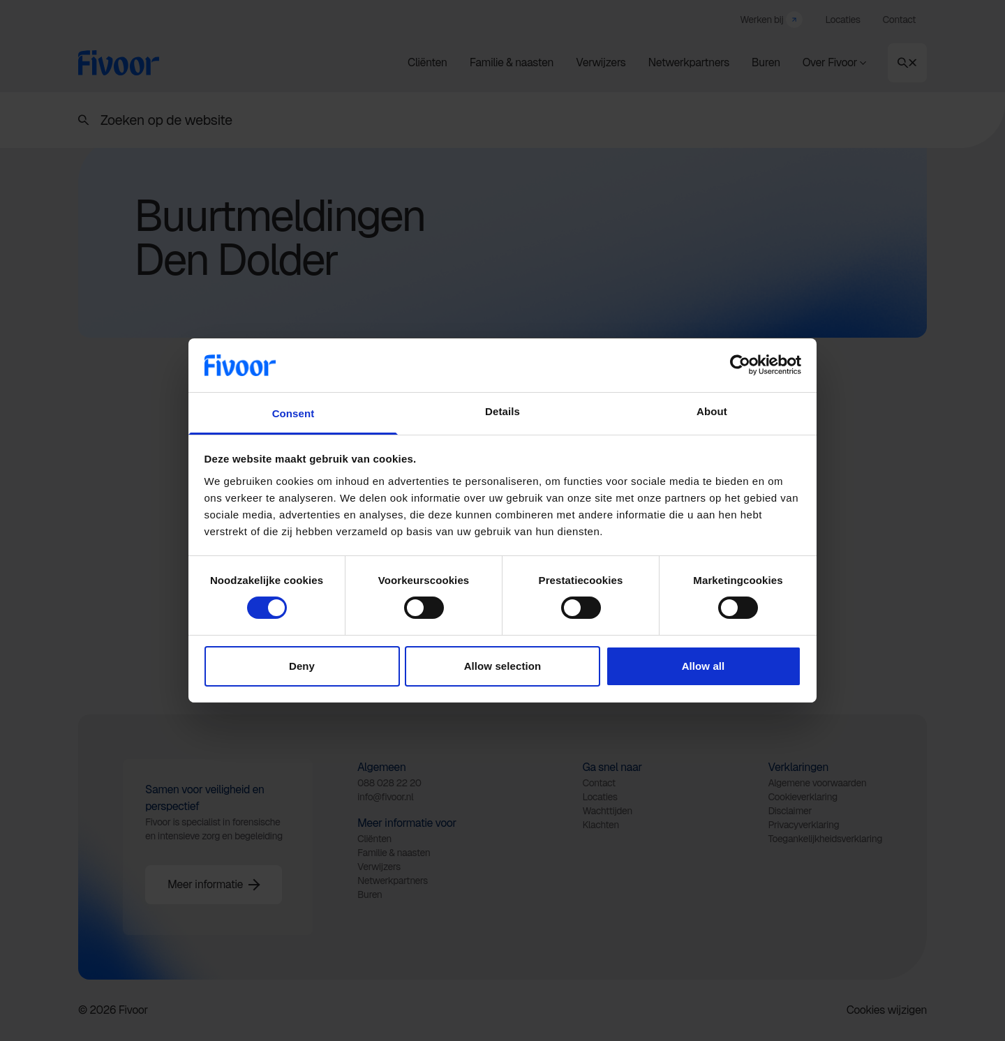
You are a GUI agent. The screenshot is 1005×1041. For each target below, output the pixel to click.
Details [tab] (502, 411)
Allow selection (503, 666)
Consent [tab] (293, 413)
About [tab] (712, 411)
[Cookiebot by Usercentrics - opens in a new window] (740, 364)
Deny (302, 666)
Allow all (703, 666)
